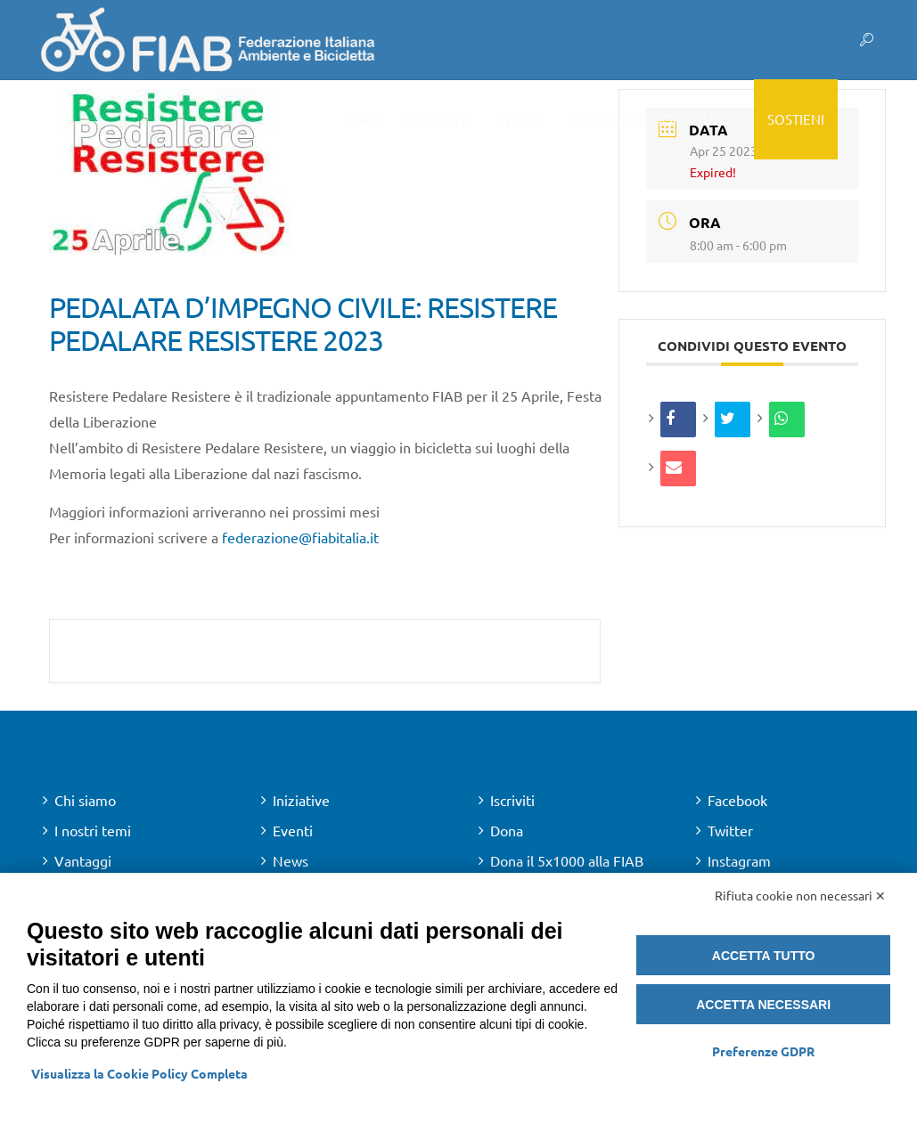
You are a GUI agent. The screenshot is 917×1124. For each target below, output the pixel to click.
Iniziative (301, 800)
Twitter (730, 830)
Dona (506, 830)
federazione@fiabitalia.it (300, 537)
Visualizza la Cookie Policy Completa (139, 1073)
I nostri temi (92, 830)
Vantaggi (82, 860)
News (290, 860)
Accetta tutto (763, 956)
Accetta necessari (763, 1005)
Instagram (739, 860)
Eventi (293, 830)
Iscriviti (512, 800)
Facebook (737, 800)
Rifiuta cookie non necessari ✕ (800, 895)
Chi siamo (85, 800)
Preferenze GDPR (763, 1051)
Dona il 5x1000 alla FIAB (566, 860)
